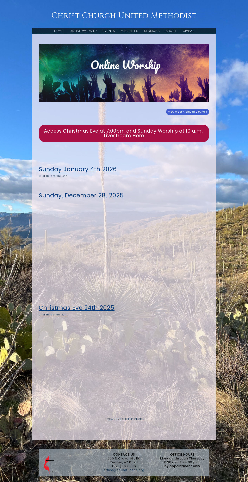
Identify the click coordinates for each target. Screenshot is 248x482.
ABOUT (171, 31)
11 (128, 419)
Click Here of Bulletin (53, 314)
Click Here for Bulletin (53, 176)
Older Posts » (136, 419)
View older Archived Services (187, 111)
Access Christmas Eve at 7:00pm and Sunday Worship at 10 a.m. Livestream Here (124, 133)
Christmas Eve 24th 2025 (77, 308)
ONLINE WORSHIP (83, 31)
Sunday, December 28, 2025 (81, 195)
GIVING (188, 31)
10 (125, 419)
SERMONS (152, 31)
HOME (59, 31)
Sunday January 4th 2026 (78, 169)
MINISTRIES (129, 31)
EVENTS (109, 31)
